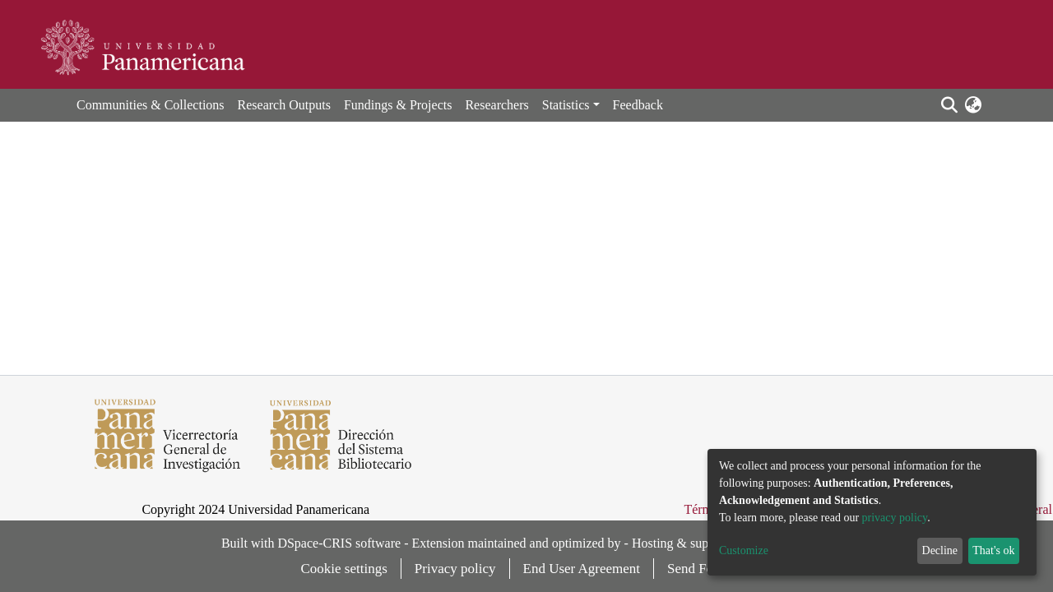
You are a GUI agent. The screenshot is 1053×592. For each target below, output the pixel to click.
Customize (743, 550)
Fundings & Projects (398, 105)
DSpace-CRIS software (339, 543)
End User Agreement (582, 568)
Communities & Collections (151, 105)
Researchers (496, 105)
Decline (940, 550)
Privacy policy (455, 568)
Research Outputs (284, 105)
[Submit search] (949, 105)
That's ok (993, 550)
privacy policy (895, 517)
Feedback (638, 105)
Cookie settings (344, 568)
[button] (973, 105)
